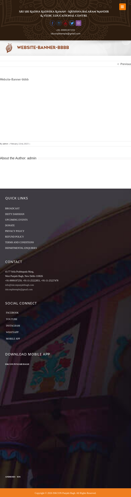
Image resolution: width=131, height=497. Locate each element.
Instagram (13, 325)
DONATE (10, 225)
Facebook (12, 312)
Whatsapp (12, 332)
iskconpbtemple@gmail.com (65, 33)
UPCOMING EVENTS (16, 220)
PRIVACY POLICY (14, 231)
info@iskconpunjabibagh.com (19, 285)
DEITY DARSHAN (14, 214)
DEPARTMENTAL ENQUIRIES (21, 248)
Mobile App (13, 338)
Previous (125, 64)
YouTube (11, 319)
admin (5, 143)
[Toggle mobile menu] (122, 7)
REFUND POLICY (14, 236)
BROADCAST (12, 208)
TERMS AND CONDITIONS (19, 242)
